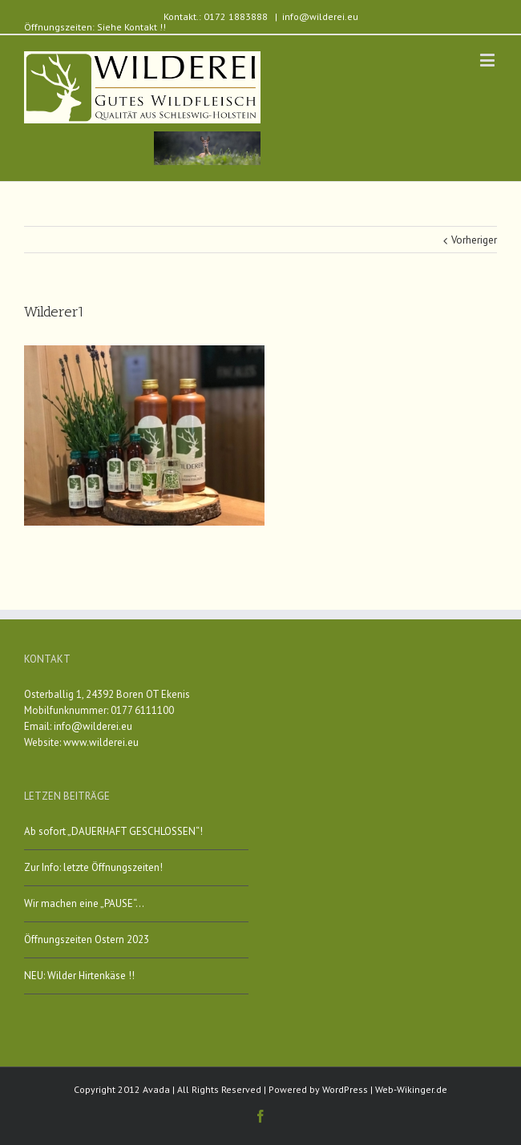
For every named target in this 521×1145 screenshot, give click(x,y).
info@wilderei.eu (320, 16)
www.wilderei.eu (101, 742)
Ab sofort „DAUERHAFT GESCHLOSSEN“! (113, 831)
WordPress (345, 1089)
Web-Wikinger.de (411, 1089)
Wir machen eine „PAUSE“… (84, 903)
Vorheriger (474, 240)
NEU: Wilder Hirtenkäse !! (79, 975)
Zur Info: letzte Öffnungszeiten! (93, 867)
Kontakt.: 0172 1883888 (216, 16)
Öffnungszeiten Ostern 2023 (86, 939)
